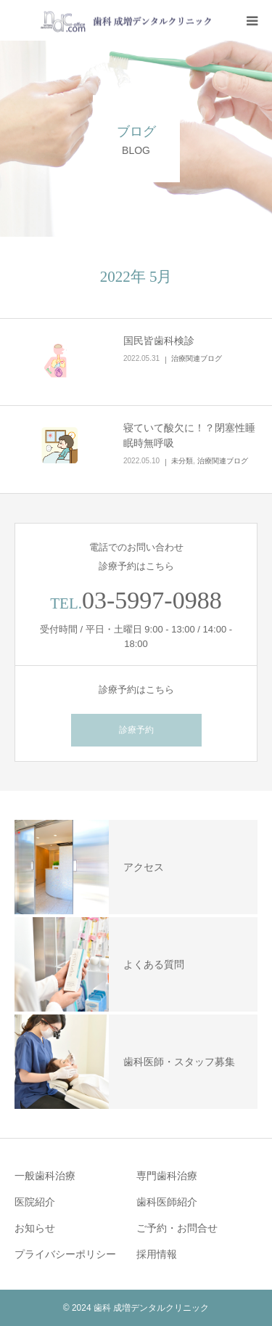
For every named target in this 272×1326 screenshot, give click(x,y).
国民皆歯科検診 (158, 340)
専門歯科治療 (166, 1175)
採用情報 (156, 1254)
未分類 (182, 461)
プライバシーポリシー (65, 1254)
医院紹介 (35, 1202)
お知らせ (35, 1228)
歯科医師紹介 (166, 1202)
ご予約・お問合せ (177, 1228)
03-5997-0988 (152, 600)
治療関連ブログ (196, 358)
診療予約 (136, 730)
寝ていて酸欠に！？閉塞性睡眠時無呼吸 (189, 435)
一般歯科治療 (45, 1175)
